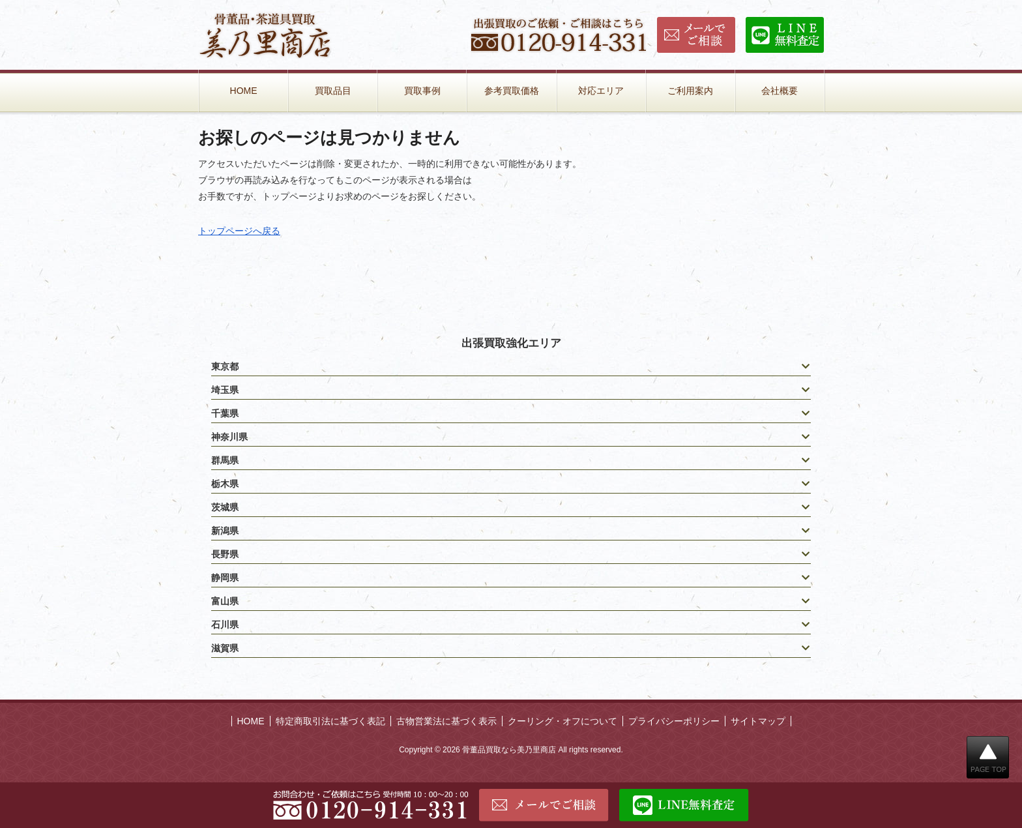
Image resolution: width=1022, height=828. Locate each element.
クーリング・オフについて (562, 721)
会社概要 (779, 90)
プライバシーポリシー (674, 721)
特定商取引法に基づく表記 (330, 721)
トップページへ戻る (239, 231)
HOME (243, 90)
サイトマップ (758, 721)
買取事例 (422, 90)
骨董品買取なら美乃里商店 (509, 749)
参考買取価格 (511, 90)
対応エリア (601, 90)
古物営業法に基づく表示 (446, 721)
